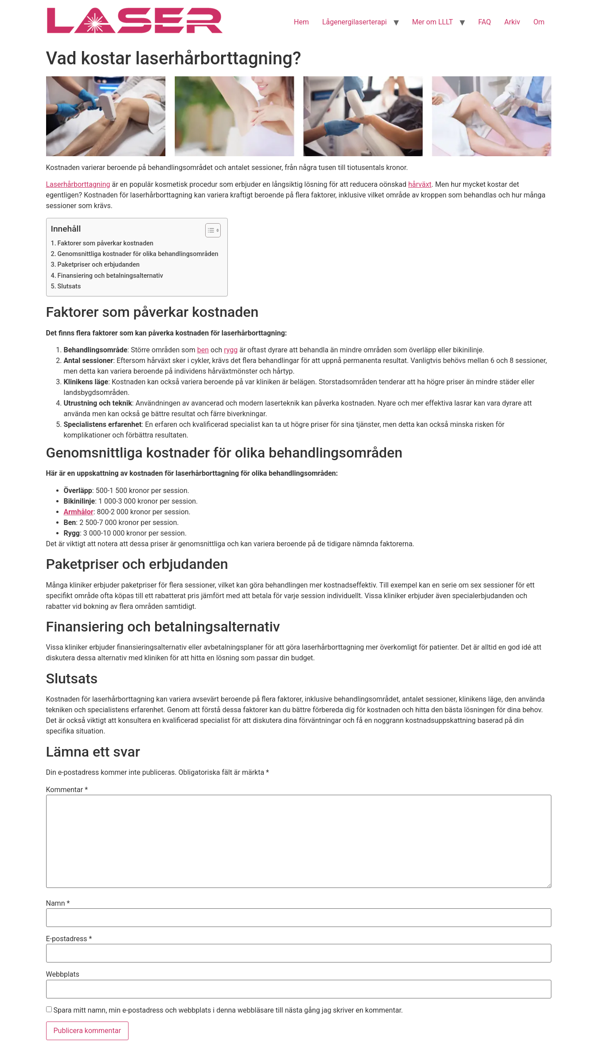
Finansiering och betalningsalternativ (110, 276)
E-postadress (69, 939)
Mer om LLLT (432, 22)
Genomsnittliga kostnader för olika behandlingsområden (138, 254)
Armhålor (79, 512)
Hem (301, 22)
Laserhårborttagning (78, 184)
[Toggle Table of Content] (209, 230)
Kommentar (67, 789)
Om (538, 22)
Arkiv (512, 22)
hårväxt (420, 184)
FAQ (484, 22)
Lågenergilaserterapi (354, 22)
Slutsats (69, 286)
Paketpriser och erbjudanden (99, 264)
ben (203, 350)
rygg (231, 350)
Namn (58, 903)
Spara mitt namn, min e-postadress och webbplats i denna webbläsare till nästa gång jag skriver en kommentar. (228, 1010)
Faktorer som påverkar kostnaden (105, 243)
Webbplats (62, 974)
